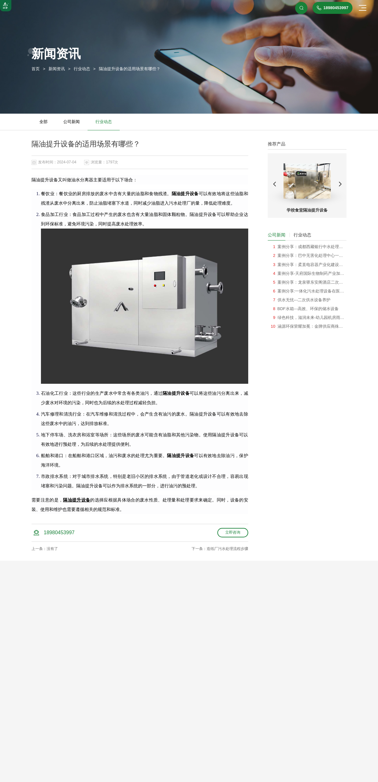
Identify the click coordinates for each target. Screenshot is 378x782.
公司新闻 (71, 121)
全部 (43, 121)
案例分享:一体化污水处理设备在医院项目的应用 (311, 291)
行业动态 (103, 121)
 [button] (275, 184)
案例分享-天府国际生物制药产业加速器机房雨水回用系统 (311, 273)
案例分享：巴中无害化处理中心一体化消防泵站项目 (310, 255)
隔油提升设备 (76, 499)
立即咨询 (232, 532)
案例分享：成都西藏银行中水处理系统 (310, 246)
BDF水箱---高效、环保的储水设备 (308, 308)
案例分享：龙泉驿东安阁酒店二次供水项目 (310, 282)
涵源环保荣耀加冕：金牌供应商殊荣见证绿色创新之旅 (310, 326)
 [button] (340, 184)
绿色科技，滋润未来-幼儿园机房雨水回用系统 (311, 317)
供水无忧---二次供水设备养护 (304, 300)
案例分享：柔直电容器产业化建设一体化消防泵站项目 (310, 264)
